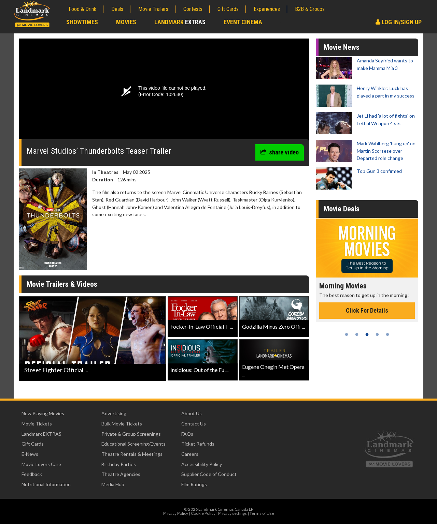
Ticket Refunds (197, 444)
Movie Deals (342, 209)
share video (279, 152)
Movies (126, 22)
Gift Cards (228, 9)
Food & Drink (82, 9)
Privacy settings (232, 513)
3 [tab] (367, 334)
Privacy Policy (175, 513)
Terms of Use (262, 513)
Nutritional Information (46, 484)
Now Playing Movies (43, 413)
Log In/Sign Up (399, 22)
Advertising (113, 413)
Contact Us (193, 423)
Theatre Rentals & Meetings (132, 454)
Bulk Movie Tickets (121, 423)
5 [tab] (387, 334)
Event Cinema (243, 22)
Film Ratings (194, 484)
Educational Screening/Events (133, 444)
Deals (117, 9)
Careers (189, 454)
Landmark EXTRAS (41, 434)
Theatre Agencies (120, 474)
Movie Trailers (153, 9)
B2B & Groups (310, 9)
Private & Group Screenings (131, 434)
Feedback (32, 474)
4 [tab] (377, 334)
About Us (191, 413)
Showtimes (82, 22)
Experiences (267, 9)
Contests (192, 9)
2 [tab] (356, 334)
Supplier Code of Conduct (209, 474)
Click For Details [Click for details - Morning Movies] (367, 310)
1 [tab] (346, 334)
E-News (30, 454)
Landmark (180, 22)
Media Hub (112, 484)
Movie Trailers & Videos (62, 284)
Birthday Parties (118, 464)
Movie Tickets (37, 423)
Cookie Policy (203, 513)
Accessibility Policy (201, 464)
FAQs (187, 434)
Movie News (342, 47)
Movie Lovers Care (41, 464)
